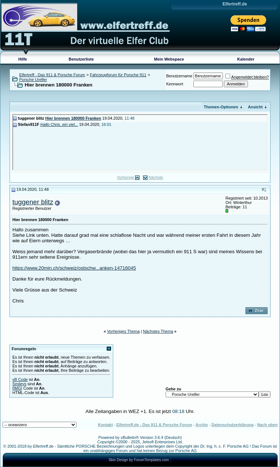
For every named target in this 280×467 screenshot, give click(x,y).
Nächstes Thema (158, 331)
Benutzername (179, 76)
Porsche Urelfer (33, 79)
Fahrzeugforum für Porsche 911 (118, 75)
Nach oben (267, 424)
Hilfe (22, 59)
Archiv (202, 424)
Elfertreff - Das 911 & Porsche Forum (52, 75)
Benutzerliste (81, 59)
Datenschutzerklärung (233, 424)
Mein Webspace (169, 59)
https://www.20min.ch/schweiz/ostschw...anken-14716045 (74, 268)
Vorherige (125, 177)
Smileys (19, 384)
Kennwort (174, 84)
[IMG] (17, 388)
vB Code (20, 379)
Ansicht (255, 107)
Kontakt (105, 424)
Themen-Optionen (221, 107)
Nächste (156, 177)
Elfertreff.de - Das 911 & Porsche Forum (154, 424)
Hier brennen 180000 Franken (73, 118)
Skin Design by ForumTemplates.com (139, 460)
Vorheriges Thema (123, 331)
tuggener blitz (32, 202)
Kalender (246, 59)
